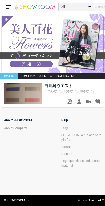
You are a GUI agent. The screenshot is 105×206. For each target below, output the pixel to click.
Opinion (66, 154)
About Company (15, 128)
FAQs (65, 128)
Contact (66, 147)
